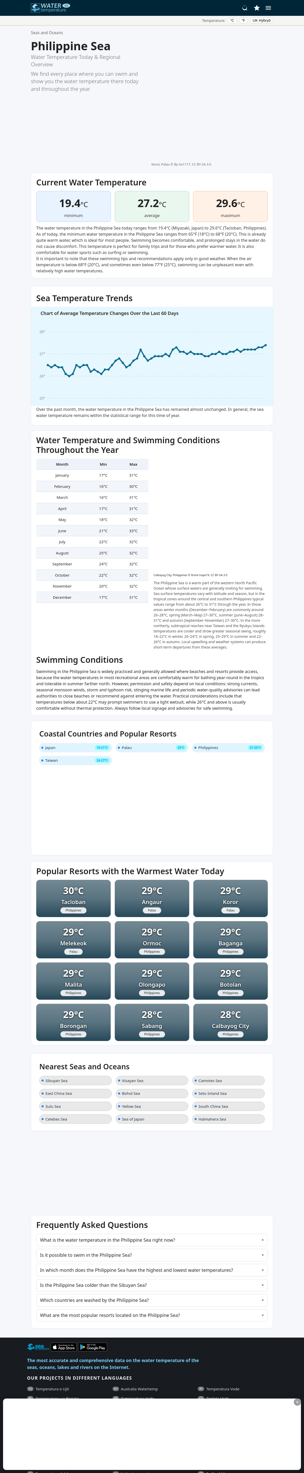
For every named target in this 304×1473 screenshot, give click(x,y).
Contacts (137, 1390)
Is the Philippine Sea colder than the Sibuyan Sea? (93, 1164)
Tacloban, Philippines (244, 154)
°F (243, 20)
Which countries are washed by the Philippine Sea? (94, 1179)
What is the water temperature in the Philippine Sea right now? (107, 1119)
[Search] (245, 8)
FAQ (30, 1390)
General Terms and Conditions (66, 1390)
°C (232, 20)
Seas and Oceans (47, 32)
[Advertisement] (124, 1434)
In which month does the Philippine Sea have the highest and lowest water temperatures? (136, 1149)
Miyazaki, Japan (187, 154)
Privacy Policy (111, 1390)
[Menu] (268, 8)
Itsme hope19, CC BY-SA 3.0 (209, 387)
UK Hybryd (262, 20)
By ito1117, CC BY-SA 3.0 (192, 42)
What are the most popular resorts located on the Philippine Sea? (110, 1194)
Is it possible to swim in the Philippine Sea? (86, 1134)
